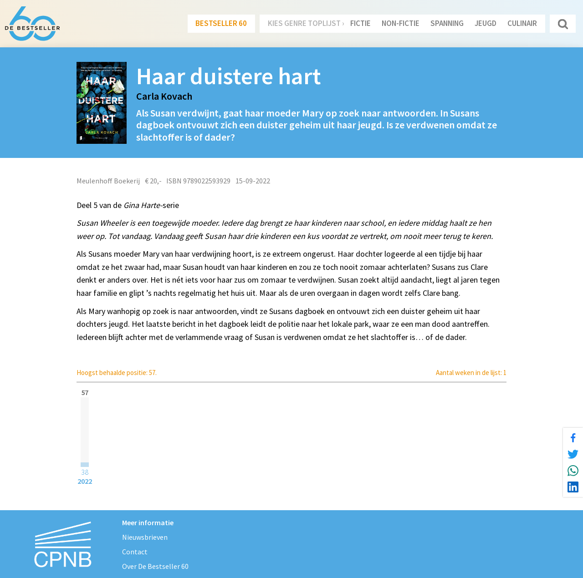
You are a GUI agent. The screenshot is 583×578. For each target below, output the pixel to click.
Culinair (522, 23)
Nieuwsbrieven (145, 537)
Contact (135, 551)
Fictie (360, 23)
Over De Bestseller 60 (155, 566)
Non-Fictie (400, 23)
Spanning (447, 23)
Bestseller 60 (221, 23)
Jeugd (485, 23)
